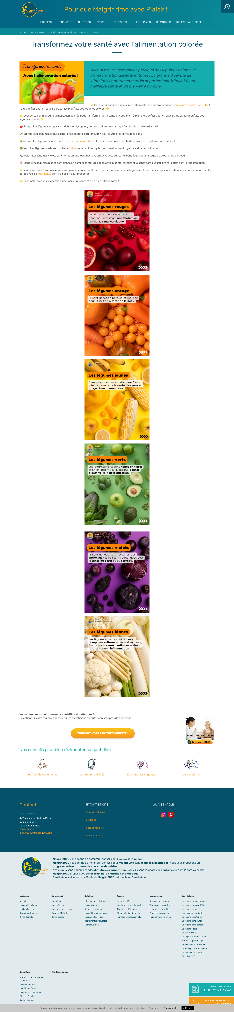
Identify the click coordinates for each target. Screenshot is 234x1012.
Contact (28, 803)
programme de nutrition (68, 864)
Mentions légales (95, 834)
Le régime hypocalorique (193, 900)
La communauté (27, 983)
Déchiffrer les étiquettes (95, 919)
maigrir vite (126, 861)
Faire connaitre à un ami (161, 915)
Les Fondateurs (27, 907)
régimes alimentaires (155, 861)
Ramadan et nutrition (192, 951)
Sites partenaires (95, 826)
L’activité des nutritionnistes (130, 903)
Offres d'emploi (26, 915)
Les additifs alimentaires (95, 911)
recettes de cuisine (104, 864)
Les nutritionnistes (28, 903)
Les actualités (123, 900)
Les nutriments (91, 903)
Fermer (188, 1008)
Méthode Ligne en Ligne (193, 939)
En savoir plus (171, 1008)
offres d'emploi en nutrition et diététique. (112, 872)
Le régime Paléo (189, 927)
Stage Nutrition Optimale (128, 911)
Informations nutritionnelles (97, 900)
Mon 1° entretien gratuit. (216, 1003)
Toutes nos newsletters (160, 903)
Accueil (23, 900)
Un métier (56, 900)
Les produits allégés (93, 915)
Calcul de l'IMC (188, 955)
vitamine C (82, 139)
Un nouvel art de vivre (62, 907)
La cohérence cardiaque (31, 990)
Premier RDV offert (61, 911)
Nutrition (80, 21)
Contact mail (26, 827)
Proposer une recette (159, 911)
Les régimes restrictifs (192, 911)
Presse (99, 21)
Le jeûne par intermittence (194, 947)
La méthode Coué (28, 987)
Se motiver (169, 21)
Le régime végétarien (192, 915)
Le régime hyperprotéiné (193, 903)
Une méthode (58, 903)
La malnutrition (91, 923)
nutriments (44, 172)
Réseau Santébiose (197, 21)
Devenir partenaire (95, 810)
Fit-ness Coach (26, 994)
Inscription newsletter (160, 907)
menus (62, 868)
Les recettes (120, 21)
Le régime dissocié (190, 907)
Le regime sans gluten (192, 919)
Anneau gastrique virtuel (193, 943)
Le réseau (36, 21)
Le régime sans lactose (192, 923)
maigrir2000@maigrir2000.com (36, 831)
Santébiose (92, 818)
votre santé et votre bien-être (190, 103)
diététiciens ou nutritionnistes (114, 868)
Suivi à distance (27, 998)
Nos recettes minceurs (160, 900)
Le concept (58, 21)
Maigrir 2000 (32, 9)
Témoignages (58, 915)
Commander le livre (216, 989)
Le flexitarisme (189, 931)
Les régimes (145, 21)
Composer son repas (93, 907)
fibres (74, 146)
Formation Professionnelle (129, 915)
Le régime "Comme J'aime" (194, 935)
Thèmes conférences (126, 907)
